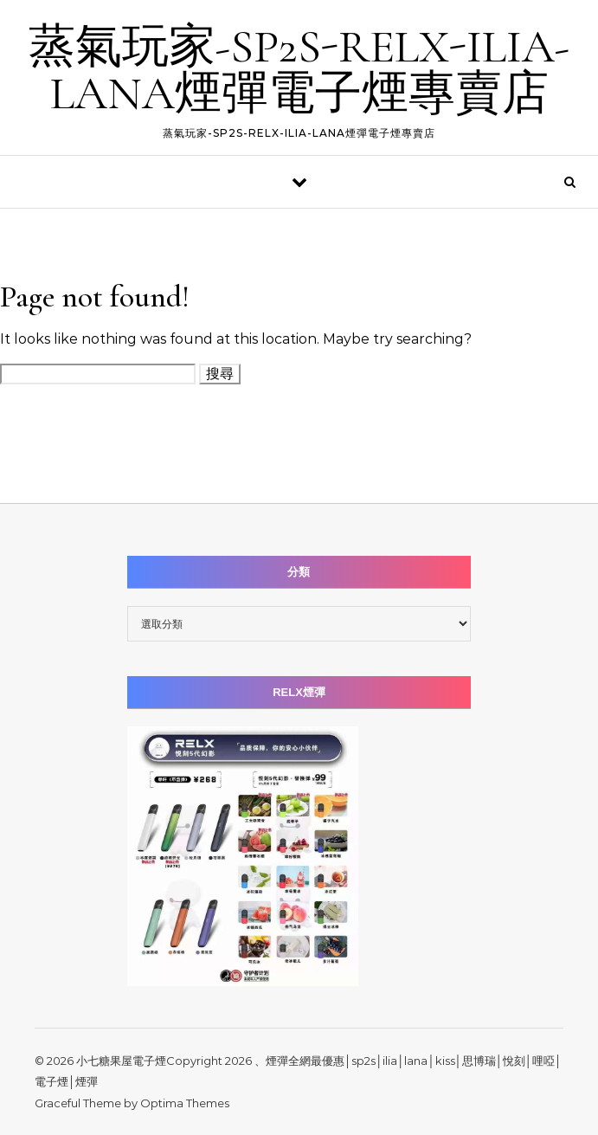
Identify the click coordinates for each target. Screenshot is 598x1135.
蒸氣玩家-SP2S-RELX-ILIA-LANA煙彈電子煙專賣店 (299, 69)
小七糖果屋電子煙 (121, 1060)
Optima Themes (184, 1103)
